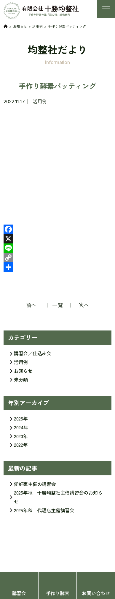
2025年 (21, 420)
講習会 (19, 593)
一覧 (57, 305)
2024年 (21, 429)
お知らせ (23, 373)
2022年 (21, 447)
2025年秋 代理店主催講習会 (44, 512)
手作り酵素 (57, 593)
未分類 (21, 381)
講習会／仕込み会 (32, 355)
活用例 (40, 101)
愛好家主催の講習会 (35, 486)
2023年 (21, 438)
